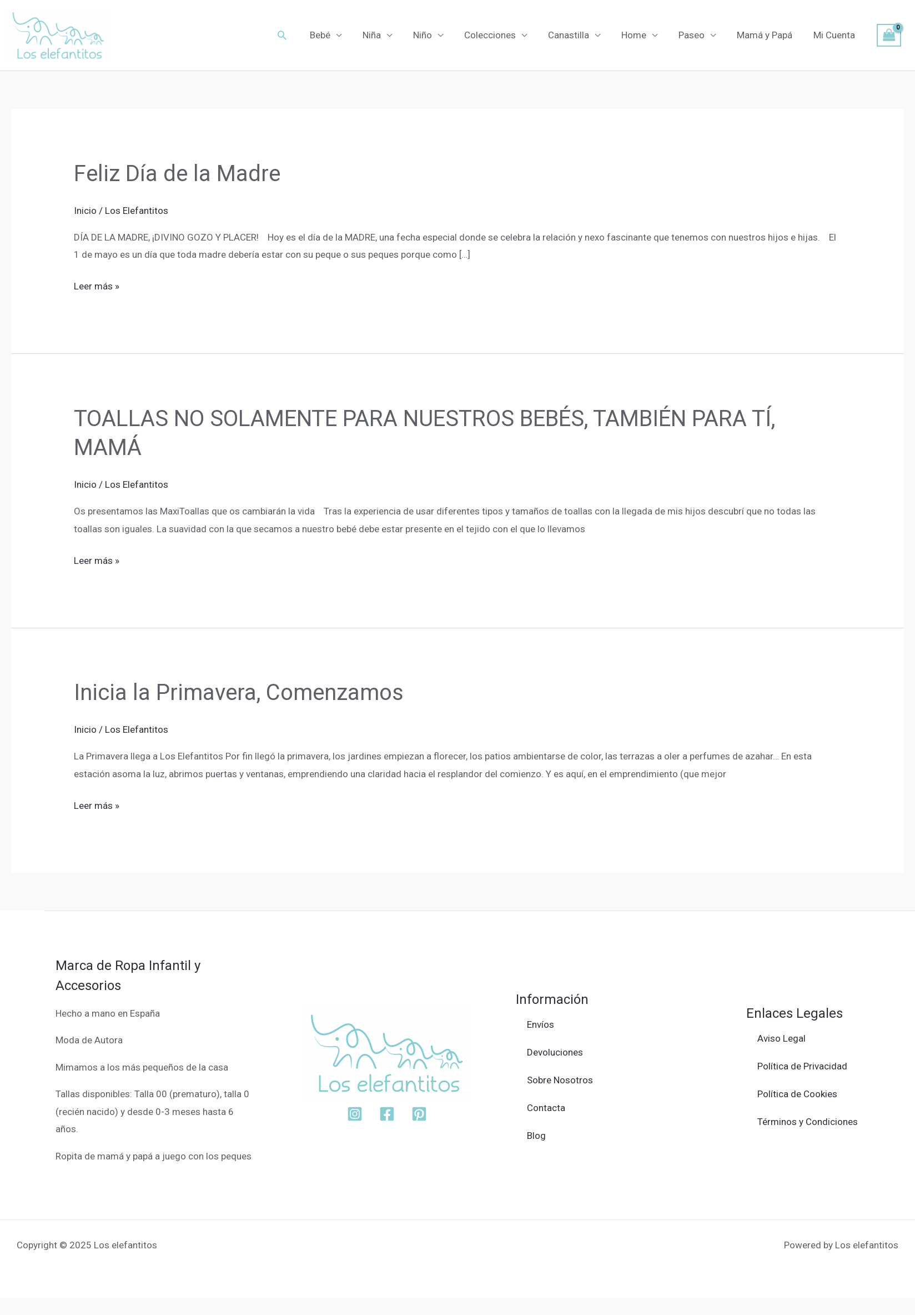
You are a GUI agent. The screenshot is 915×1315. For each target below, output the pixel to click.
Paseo (697, 35)
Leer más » (96, 285)
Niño (437, 35)
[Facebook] (387, 1114)
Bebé (339, 35)
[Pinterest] (419, 1114)
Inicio (85, 210)
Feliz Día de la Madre (177, 174)
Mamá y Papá (768, 35)
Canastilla (578, 35)
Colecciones (502, 35)
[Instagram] (355, 1114)
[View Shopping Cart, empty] (889, 35)
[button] (302, 35)
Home (641, 35)
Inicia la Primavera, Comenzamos (239, 692)
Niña (388, 35)
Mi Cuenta (835, 35)
